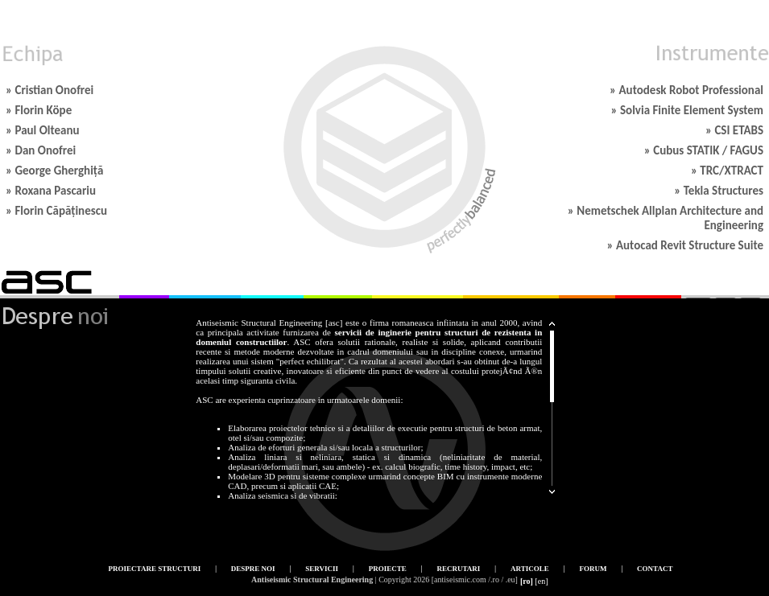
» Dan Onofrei (41, 150)
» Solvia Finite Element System (687, 110)
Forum (592, 569)
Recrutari (458, 569)
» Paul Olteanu (43, 130)
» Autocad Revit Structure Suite (684, 245)
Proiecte (388, 569)
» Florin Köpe (39, 110)
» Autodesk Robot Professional (686, 90)
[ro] (526, 581)
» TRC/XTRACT (727, 170)
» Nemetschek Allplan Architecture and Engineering (665, 217)
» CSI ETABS (734, 130)
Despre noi (253, 569)
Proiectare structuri (155, 569)
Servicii (321, 569)
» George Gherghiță (54, 170)
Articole (530, 569)
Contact (654, 569)
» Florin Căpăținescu (56, 210)
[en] (541, 581)
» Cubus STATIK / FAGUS (703, 150)
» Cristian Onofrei (49, 90)
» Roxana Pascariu (51, 190)
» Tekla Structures (718, 190)
